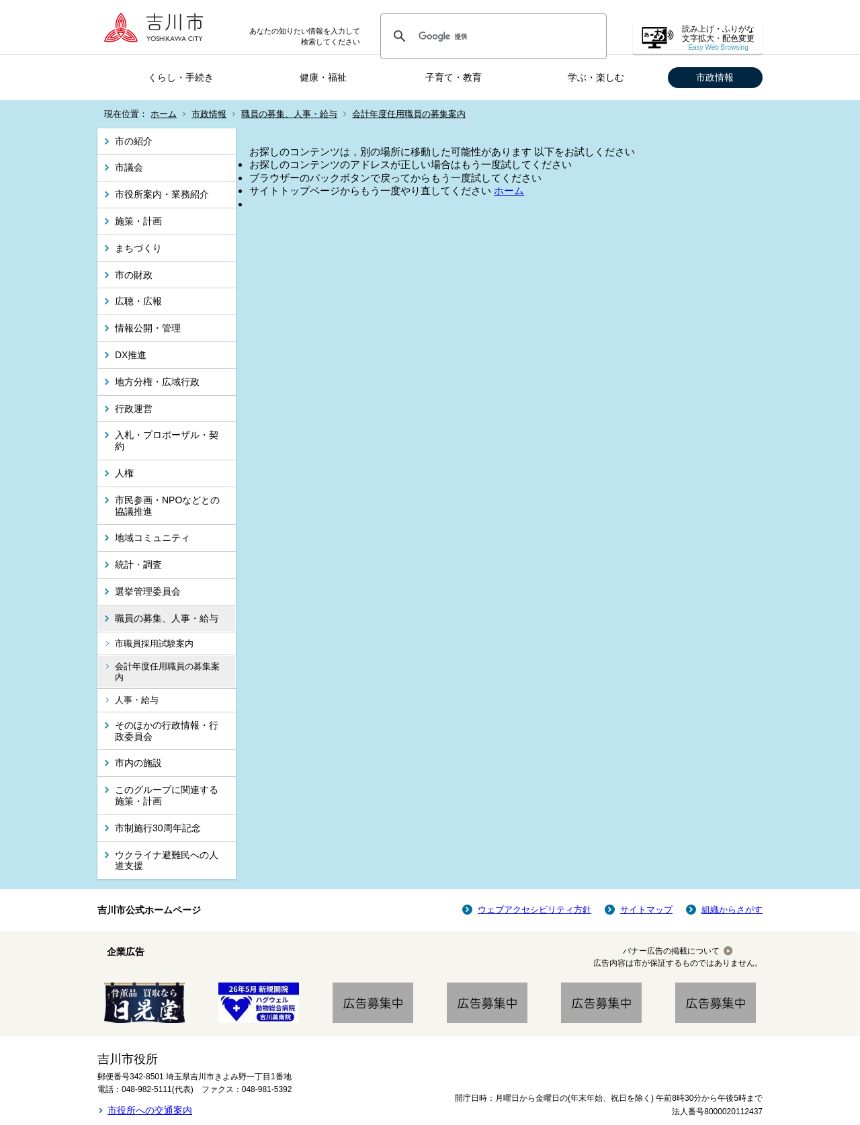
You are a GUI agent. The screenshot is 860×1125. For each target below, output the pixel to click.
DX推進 (130, 354)
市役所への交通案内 (150, 1110)
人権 (124, 473)
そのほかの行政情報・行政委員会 (166, 731)
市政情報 (715, 77)
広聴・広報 (138, 301)
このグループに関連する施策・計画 (166, 795)
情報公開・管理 (148, 328)
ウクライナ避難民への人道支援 (166, 860)
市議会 (129, 167)
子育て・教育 (453, 77)
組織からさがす (732, 910)
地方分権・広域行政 (157, 381)
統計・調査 (138, 564)
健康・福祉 (323, 77)
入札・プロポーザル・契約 (166, 440)
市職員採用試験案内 (154, 643)
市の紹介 (134, 141)
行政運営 (134, 408)
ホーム (163, 114)
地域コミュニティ (152, 537)
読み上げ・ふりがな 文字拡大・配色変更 (718, 38)
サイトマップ (646, 910)
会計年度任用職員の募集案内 (409, 114)
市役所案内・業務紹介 (162, 194)
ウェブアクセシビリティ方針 (534, 910)
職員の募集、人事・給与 (289, 114)
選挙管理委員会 (148, 591)
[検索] (491, 36)
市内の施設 (138, 762)
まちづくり (138, 248)
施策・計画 (138, 221)
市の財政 (134, 274)
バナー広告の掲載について (671, 951)
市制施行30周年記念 (158, 828)
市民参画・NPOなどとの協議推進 (167, 506)
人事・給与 (137, 700)
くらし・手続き (181, 77)
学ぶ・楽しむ (596, 77)
